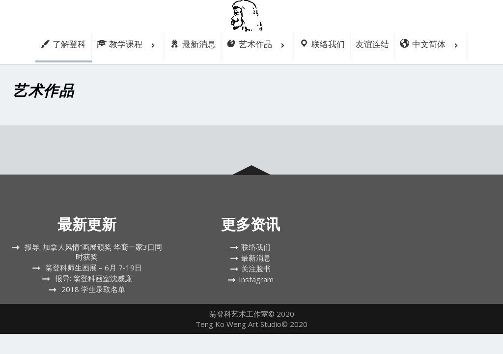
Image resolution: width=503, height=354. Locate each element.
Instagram (256, 279)
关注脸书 (256, 268)
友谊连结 (372, 44)
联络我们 (256, 247)
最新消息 (256, 258)
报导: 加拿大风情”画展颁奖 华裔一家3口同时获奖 (93, 252)
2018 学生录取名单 (93, 289)
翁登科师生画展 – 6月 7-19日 (93, 267)
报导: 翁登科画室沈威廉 (93, 278)
